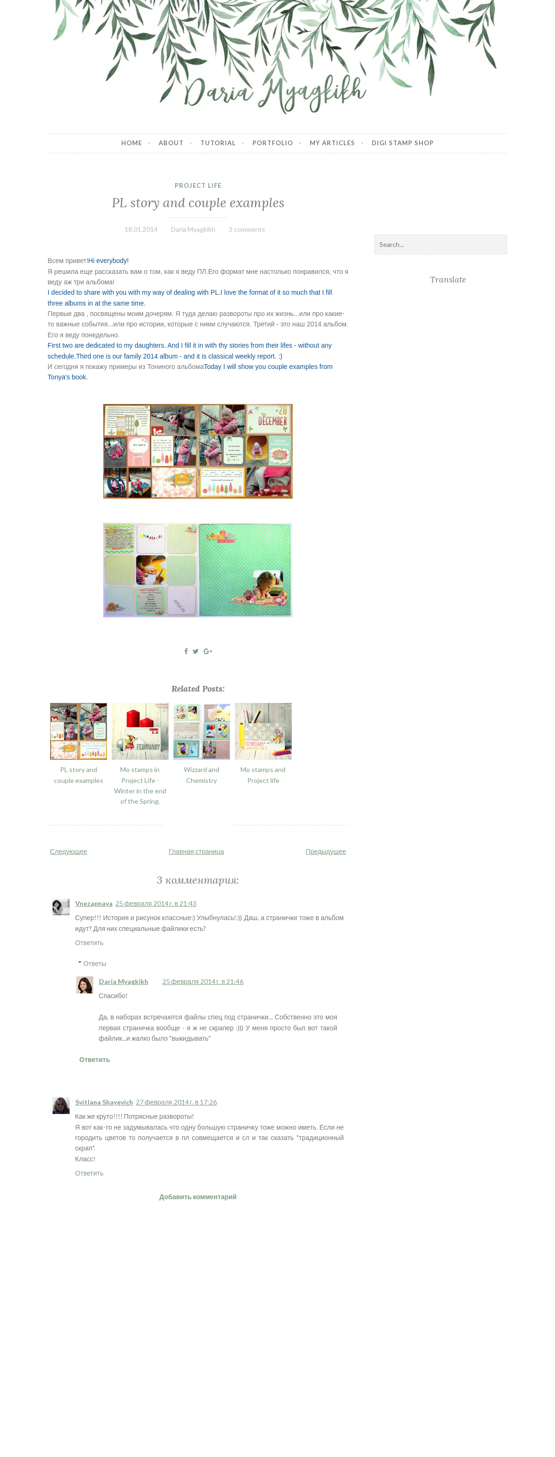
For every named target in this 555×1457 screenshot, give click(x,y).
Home (131, 143)
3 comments (247, 229)
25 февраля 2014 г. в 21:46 (203, 981)
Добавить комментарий (198, 1197)
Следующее (68, 851)
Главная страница (196, 851)
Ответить (89, 943)
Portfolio (272, 143)
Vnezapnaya (94, 903)
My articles (332, 143)
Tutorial (218, 143)
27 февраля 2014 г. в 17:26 (176, 1102)
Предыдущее (325, 851)
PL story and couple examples (198, 202)
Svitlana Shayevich (104, 1102)
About (171, 143)
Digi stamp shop (403, 143)
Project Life (198, 185)
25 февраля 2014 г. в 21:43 (156, 903)
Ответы (94, 963)
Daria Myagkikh (123, 981)
